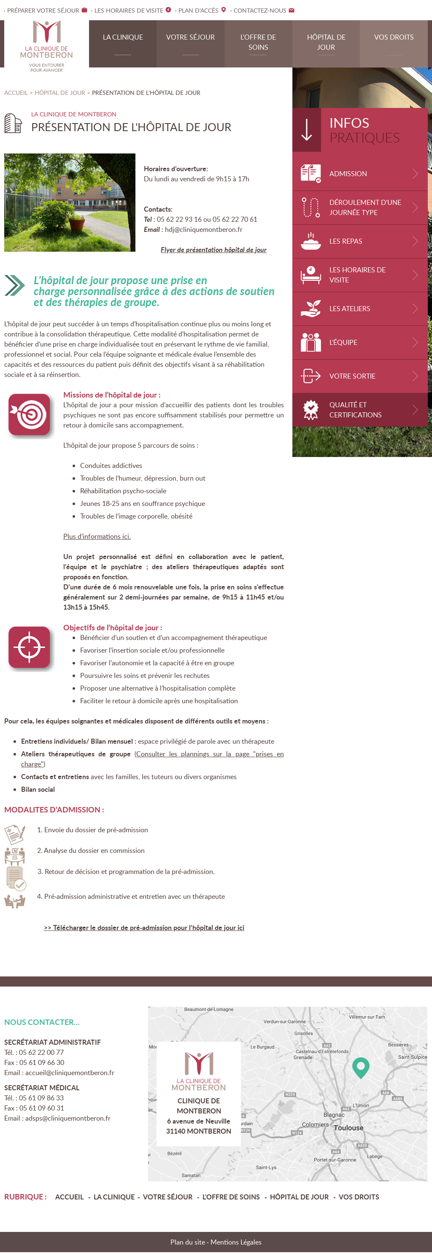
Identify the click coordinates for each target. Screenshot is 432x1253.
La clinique (123, 38)
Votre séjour (190, 38)
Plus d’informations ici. (97, 537)
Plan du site (187, 1243)
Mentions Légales (236, 1243)
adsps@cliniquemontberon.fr (68, 1119)
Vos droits (394, 38)
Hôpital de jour (326, 43)
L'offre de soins (258, 43)
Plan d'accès (288, 1095)
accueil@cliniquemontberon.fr (69, 1073)
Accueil (16, 93)
